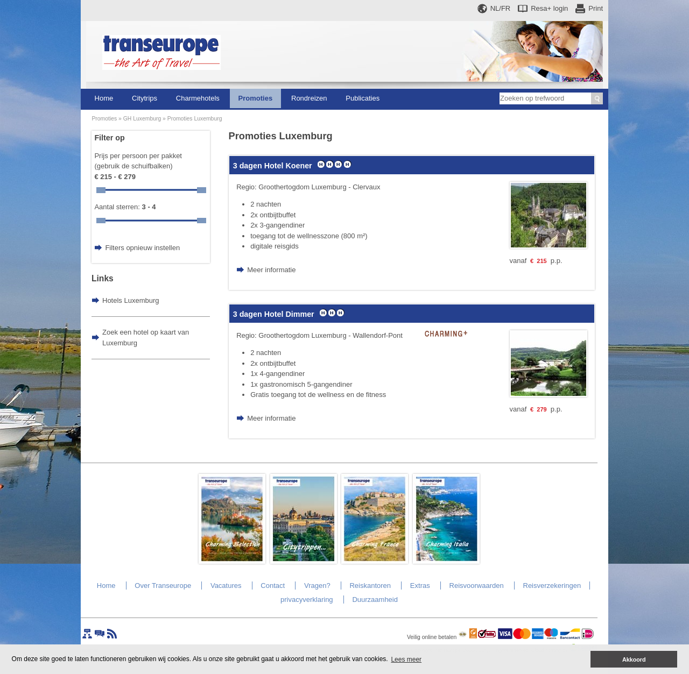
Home (104, 98)
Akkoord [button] (634, 659)
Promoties (255, 98)
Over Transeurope (163, 585)
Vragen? (317, 585)
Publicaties (362, 98)
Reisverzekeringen (552, 585)
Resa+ (549, 8)
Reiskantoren (370, 585)
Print (595, 8)
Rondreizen (309, 98)
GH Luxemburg (142, 119)
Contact (273, 585)
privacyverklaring (306, 599)
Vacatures (226, 585)
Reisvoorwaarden (476, 585)
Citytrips (144, 98)
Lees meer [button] (406, 659)
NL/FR (500, 8)
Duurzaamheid (375, 599)
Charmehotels (198, 98)
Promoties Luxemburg (194, 119)
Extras (420, 585)
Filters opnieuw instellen (142, 248)
